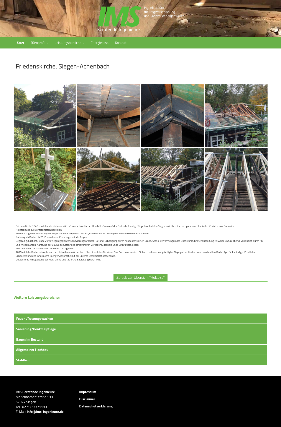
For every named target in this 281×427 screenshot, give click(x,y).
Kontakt (121, 42)
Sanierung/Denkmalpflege (36, 329)
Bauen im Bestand (29, 339)
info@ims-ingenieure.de (45, 411)
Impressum (87, 391)
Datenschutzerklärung (96, 406)
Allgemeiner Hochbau (32, 349)
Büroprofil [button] (39, 42)
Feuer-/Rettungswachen (34, 318)
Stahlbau (23, 360)
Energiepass (99, 42)
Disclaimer (87, 399)
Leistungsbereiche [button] (69, 42)
